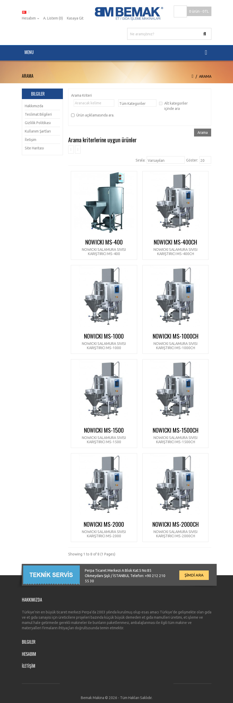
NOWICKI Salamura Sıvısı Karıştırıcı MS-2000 (104, 534)
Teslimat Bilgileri (38, 114)
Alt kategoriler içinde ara (173, 106)
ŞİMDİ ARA (194, 575)
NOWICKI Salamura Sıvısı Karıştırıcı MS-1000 (104, 345)
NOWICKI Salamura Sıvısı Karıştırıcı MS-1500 (104, 440)
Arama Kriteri (81, 95)
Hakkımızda (34, 106)
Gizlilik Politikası (38, 123)
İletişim (30, 140)
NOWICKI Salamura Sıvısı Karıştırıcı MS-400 (104, 251)
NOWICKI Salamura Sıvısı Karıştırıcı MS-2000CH (175, 534)
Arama (205, 76)
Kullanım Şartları (38, 131)
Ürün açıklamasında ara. (92, 115)
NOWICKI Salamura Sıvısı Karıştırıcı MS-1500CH (175, 440)
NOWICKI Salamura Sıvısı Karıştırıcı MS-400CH (175, 251)
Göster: (192, 160)
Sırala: (140, 160)
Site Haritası (34, 148)
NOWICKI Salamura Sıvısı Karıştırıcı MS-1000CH (175, 345)
